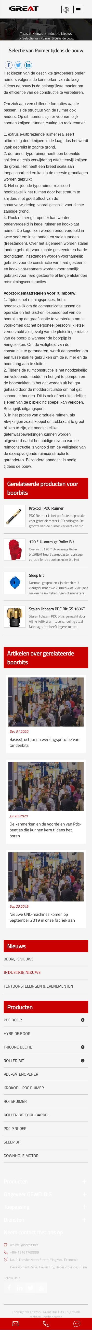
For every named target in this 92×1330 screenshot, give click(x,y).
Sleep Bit (36, 575)
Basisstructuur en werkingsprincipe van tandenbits (44, 742)
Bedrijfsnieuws (19, 959)
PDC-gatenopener (21, 1074)
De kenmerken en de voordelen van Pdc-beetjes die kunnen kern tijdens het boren (45, 830)
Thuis (24, 33)
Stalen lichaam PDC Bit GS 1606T (57, 609)
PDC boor (45, 1020)
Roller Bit (45, 1060)
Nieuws (37, 33)
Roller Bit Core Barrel (26, 1115)
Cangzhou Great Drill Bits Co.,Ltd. (51, 1312)
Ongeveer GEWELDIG (46, 1194)
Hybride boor (17, 1033)
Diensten (46, 1220)
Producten (20, 1007)
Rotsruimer (15, 1101)
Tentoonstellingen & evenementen (38, 986)
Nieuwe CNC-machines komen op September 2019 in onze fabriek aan (42, 917)
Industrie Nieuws (60, 33)
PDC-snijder (15, 1128)
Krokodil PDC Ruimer (46, 508)
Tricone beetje (45, 1047)
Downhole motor (21, 1156)
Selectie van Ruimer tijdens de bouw (48, 38)
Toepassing (46, 1207)
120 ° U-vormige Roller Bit (51, 542)
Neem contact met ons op (33, 1232)
